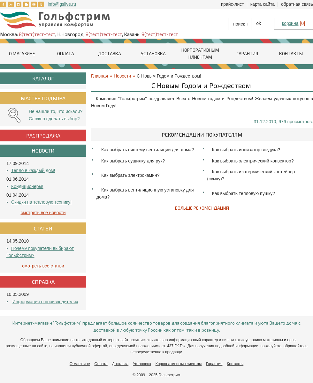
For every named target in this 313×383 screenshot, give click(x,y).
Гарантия (247, 53)
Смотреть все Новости (43, 212)
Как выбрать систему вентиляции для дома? (147, 149)
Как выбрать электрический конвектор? (253, 160)
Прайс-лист (232, 4)
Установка (153, 53)
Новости (122, 76)
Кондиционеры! (27, 186)
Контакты (291, 53)
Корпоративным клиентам (179, 364)
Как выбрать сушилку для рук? (133, 160)
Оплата (65, 53)
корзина (290, 23)
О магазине (22, 53)
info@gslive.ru (62, 4)
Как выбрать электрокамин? (130, 175)
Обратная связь (297, 4)
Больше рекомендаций (202, 208)
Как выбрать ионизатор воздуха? (246, 149)
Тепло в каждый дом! (33, 170)
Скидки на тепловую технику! (41, 202)
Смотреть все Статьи (43, 265)
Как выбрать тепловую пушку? (243, 193)
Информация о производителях (45, 301)
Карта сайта (262, 4)
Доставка (109, 53)
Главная (99, 76)
